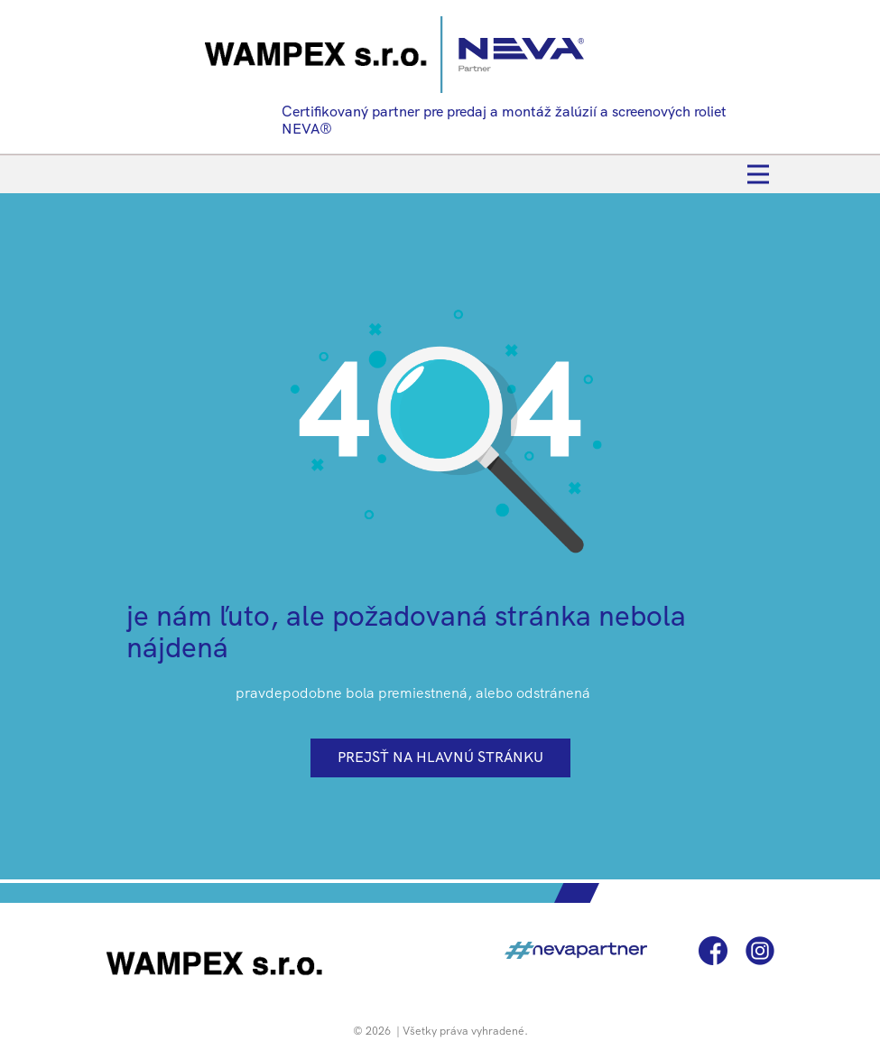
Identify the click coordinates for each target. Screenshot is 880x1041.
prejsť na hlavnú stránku (440, 757)
